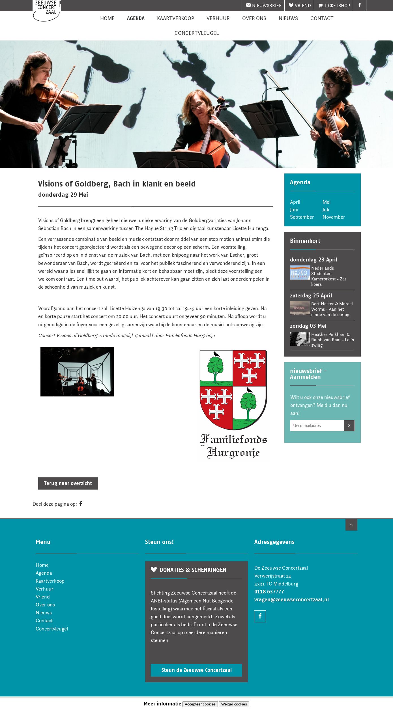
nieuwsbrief (267, 5)
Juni (294, 210)
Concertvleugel (197, 33)
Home (107, 18)
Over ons (254, 18)
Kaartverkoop (175, 18)
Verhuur (218, 18)
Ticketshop (337, 5)
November (334, 217)
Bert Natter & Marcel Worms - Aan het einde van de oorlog (332, 309)
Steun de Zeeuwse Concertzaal (197, 670)
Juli (326, 210)
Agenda (136, 18)
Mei (326, 202)
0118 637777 (269, 592)
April (295, 202)
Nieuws (288, 18)
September (302, 217)
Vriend (303, 5)
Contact (322, 18)
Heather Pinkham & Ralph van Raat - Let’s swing (332, 340)
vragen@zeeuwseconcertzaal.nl (291, 599)
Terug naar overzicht (68, 483)
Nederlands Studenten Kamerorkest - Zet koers (328, 276)
